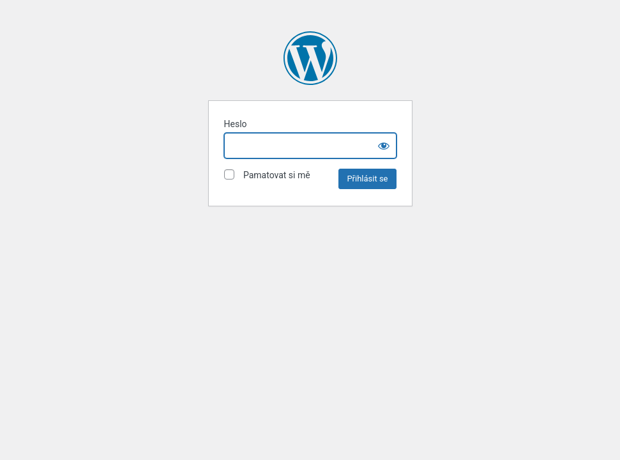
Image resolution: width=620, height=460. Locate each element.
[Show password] (384, 145)
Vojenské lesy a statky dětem (310, 58)
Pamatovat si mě (267, 174)
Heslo (235, 124)
